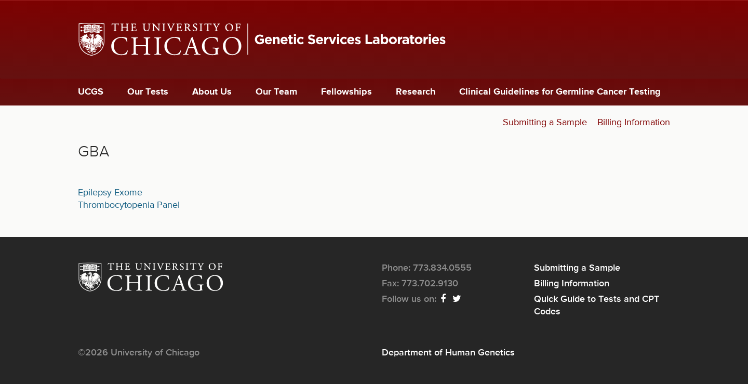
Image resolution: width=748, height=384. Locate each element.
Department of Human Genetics (448, 352)
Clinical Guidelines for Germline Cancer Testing (560, 92)
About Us (212, 92)
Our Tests (147, 92)
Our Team (276, 92)
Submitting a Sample (545, 122)
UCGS (90, 92)
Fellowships (346, 92)
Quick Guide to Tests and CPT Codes (596, 305)
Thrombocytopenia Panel (129, 205)
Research (415, 92)
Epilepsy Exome (110, 192)
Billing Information (633, 122)
